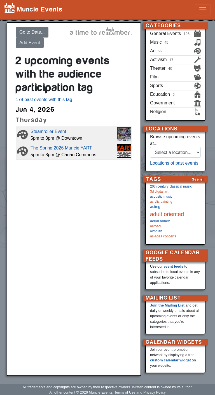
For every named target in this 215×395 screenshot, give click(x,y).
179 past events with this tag (44, 99)
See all (198, 179)
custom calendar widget (170, 360)
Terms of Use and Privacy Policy (139, 392)
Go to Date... (32, 32)
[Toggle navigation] (203, 9)
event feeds (173, 266)
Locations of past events (174, 163)
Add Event (29, 42)
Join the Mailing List (167, 305)
